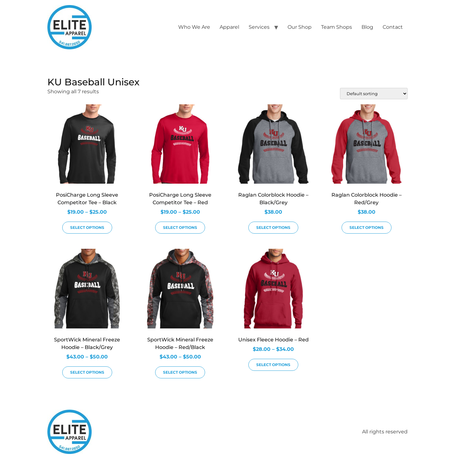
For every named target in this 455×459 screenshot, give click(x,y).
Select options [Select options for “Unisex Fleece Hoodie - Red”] (273, 364)
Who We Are (194, 27)
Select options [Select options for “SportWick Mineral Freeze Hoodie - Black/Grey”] (87, 372)
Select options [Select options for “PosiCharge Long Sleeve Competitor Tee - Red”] (180, 227)
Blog (367, 27)
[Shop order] (374, 93)
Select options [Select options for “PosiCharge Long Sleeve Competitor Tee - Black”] (87, 227)
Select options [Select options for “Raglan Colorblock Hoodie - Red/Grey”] (366, 227)
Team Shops (336, 27)
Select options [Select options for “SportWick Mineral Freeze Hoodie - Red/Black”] (180, 372)
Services (259, 27)
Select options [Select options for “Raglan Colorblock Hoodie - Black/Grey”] (273, 227)
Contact (393, 27)
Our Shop (300, 27)
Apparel (229, 27)
